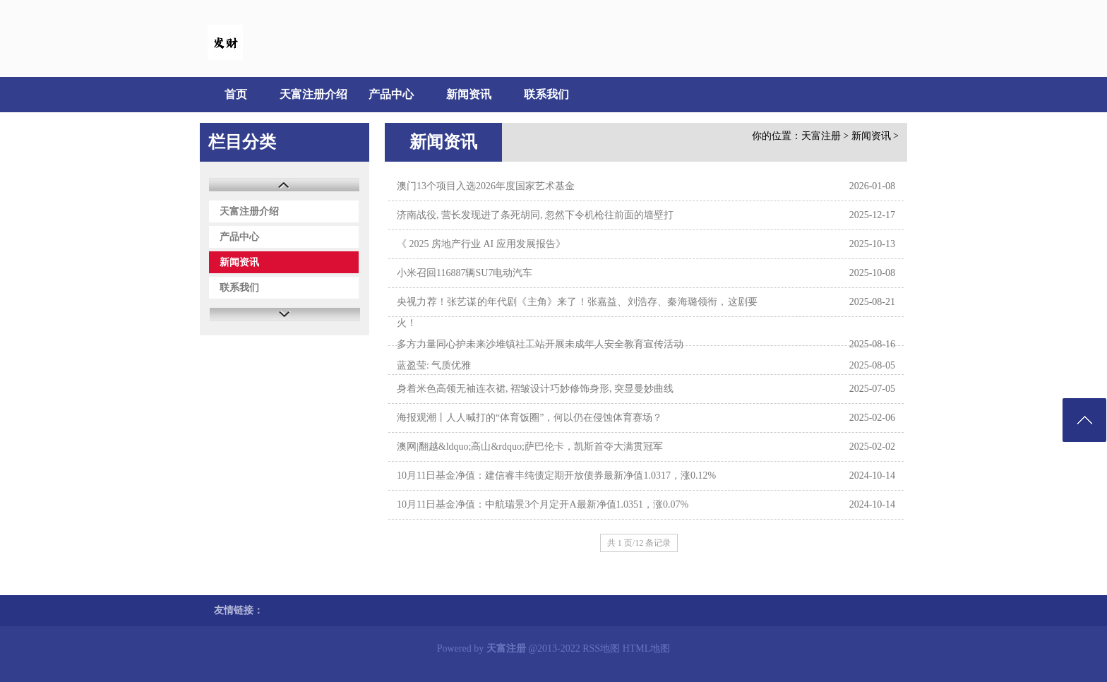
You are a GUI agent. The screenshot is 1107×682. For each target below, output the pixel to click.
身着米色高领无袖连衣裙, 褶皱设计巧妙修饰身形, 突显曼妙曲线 (535, 388)
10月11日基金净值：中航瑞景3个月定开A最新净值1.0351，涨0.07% (542, 504)
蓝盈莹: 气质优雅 (434, 365)
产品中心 (391, 94)
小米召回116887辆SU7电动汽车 (464, 273)
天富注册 (821, 136)
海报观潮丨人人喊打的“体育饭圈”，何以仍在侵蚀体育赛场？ (529, 417)
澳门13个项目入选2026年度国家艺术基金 (486, 186)
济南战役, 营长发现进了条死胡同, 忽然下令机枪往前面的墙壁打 (535, 215)
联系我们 (546, 94)
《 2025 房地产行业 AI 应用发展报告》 (481, 244)
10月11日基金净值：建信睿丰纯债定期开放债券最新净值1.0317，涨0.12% (556, 475)
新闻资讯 (468, 94)
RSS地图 (601, 648)
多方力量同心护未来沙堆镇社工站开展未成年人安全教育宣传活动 (540, 344)
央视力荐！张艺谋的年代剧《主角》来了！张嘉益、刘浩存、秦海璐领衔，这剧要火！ (577, 312)
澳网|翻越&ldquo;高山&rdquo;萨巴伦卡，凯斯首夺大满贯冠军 (530, 446)
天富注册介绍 (313, 94)
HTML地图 (647, 648)
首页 (236, 94)
